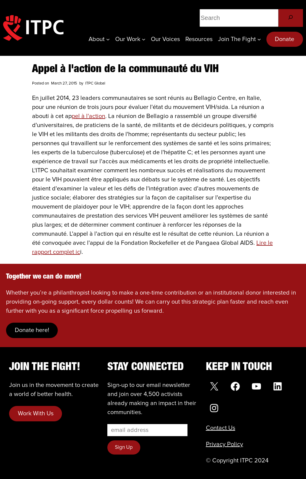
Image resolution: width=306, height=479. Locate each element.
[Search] (290, 18)
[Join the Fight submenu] (259, 39)
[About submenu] (108, 39)
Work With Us (36, 413)
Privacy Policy (224, 444)
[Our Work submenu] (143, 39)
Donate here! (32, 330)
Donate (284, 39)
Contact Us (220, 428)
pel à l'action (88, 116)
